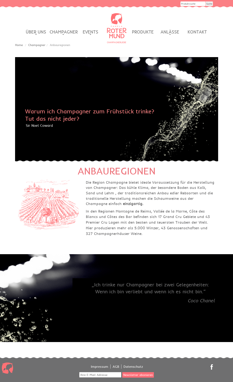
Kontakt (197, 32)
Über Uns (36, 32)
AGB (116, 366)
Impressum (99, 366)
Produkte (143, 32)
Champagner (63, 32)
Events (90, 32)
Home (19, 45)
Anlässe (170, 32)
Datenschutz (133, 366)
